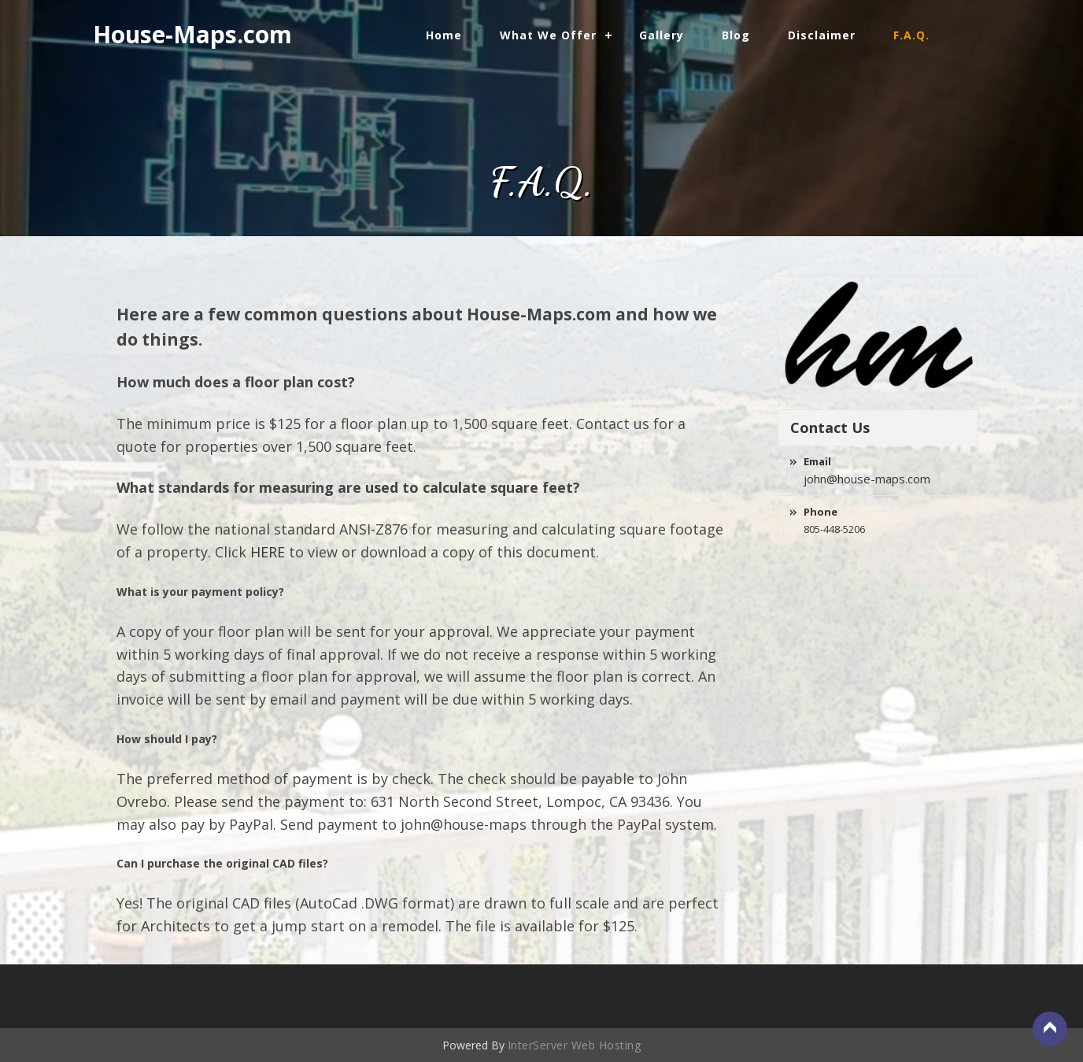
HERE (267, 551)
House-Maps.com (192, 34)
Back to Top (1050, 1029)
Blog (736, 35)
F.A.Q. (911, 35)
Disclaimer (822, 35)
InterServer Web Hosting (574, 1045)
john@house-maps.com (867, 479)
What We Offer (548, 35)
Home (444, 35)
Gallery (661, 35)
